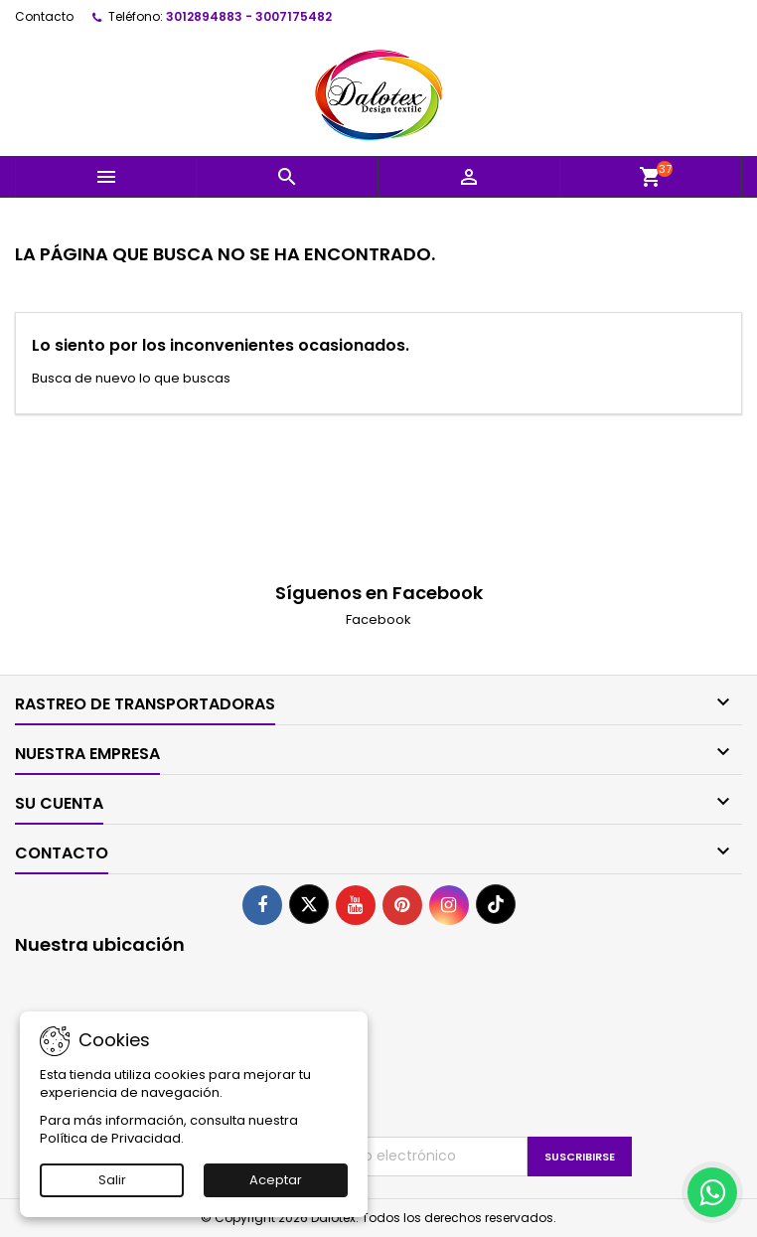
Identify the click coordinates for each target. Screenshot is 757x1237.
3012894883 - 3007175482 (249, 16)
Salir (112, 1179)
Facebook (378, 619)
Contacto (44, 16)
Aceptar (275, 1179)
